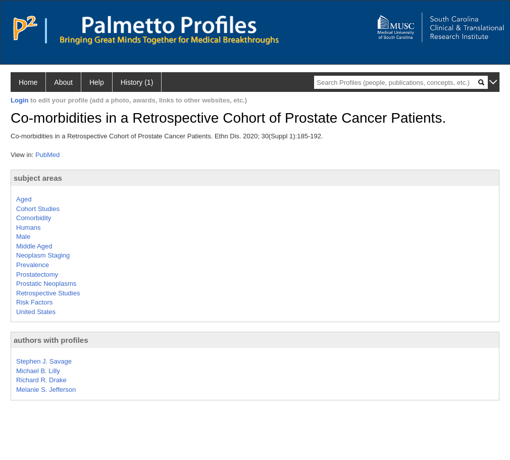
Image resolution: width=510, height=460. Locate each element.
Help (96, 82)
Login (19, 100)
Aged (23, 199)
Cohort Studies (38, 209)
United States (36, 312)
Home (28, 82)
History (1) (137, 82)
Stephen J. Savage (44, 361)
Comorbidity (33, 218)
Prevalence (32, 265)
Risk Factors (34, 302)
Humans (28, 227)
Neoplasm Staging (43, 255)
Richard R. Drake (41, 380)
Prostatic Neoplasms (46, 283)
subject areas (38, 178)
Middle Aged (34, 246)
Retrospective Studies (48, 293)
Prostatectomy (37, 274)
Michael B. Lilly (38, 371)
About (63, 82)
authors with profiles (51, 340)
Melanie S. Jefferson (46, 389)
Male (23, 236)
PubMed (47, 155)
